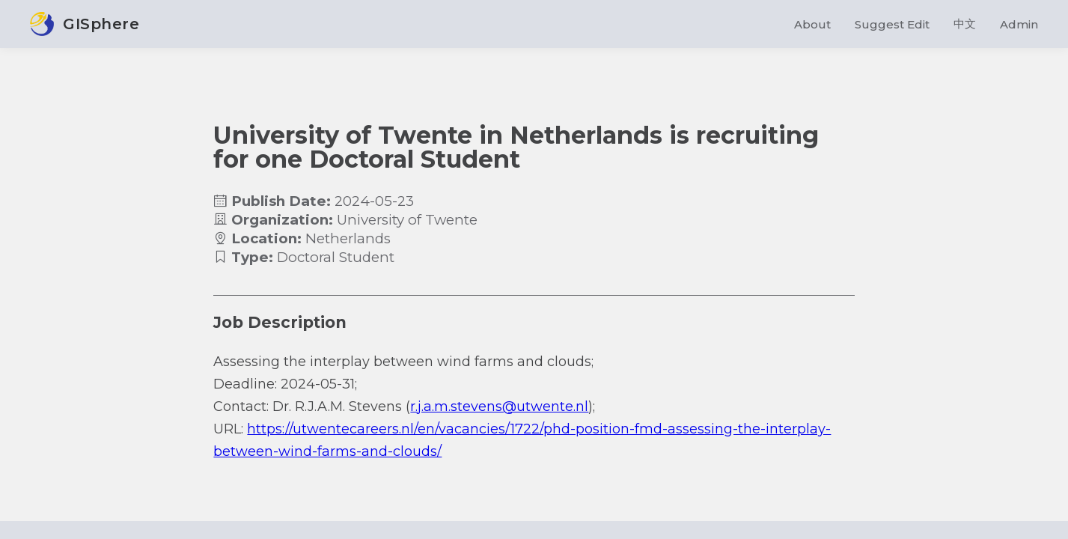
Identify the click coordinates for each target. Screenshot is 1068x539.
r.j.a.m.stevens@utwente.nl (499, 406)
